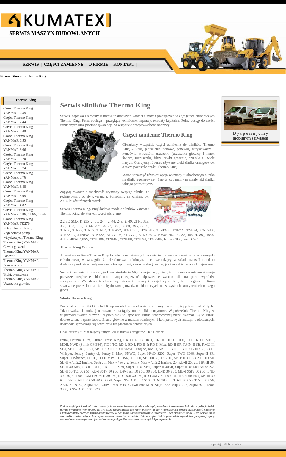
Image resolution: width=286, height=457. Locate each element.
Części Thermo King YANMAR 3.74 (18, 166)
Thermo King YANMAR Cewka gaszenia (21, 244)
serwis (31, 64)
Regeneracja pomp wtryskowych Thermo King (23, 235)
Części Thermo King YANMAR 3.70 (18, 156)
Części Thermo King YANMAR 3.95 (18, 193)
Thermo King (36, 76)
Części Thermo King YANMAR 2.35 (18, 110)
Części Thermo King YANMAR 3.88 (18, 184)
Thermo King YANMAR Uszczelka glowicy (21, 281)
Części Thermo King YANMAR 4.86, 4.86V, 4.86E (24, 212)
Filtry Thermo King (17, 228)
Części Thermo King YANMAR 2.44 (18, 119)
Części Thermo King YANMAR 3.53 (18, 138)
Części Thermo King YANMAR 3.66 (18, 147)
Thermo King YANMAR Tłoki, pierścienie (21, 272)
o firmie (99, 64)
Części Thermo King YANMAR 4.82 (18, 202)
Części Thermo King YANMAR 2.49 (18, 129)
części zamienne (64, 64)
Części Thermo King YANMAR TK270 (18, 221)
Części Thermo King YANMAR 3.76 (18, 175)
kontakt (123, 64)
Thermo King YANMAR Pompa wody (21, 263)
